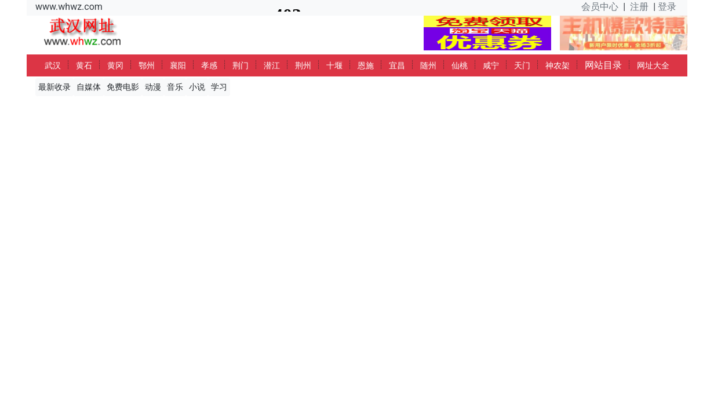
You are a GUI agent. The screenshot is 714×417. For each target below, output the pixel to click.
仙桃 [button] (459, 65)
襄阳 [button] (178, 65)
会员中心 (599, 6)
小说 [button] (197, 87)
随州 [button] (428, 65)
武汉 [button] (53, 65)
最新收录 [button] (54, 87)
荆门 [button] (240, 65)
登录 (667, 6)
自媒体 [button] (88, 87)
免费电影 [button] (123, 87)
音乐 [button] (175, 87)
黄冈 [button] (115, 65)
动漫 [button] (153, 87)
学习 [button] (219, 87)
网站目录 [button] (603, 65)
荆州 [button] (303, 65)
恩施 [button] (366, 65)
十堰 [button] (334, 65)
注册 (639, 6)
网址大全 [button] (653, 65)
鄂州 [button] (147, 65)
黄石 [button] (84, 65)
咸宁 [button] (491, 65)
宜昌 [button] (397, 65)
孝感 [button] (209, 65)
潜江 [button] (272, 65)
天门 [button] (522, 65)
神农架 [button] (557, 65)
